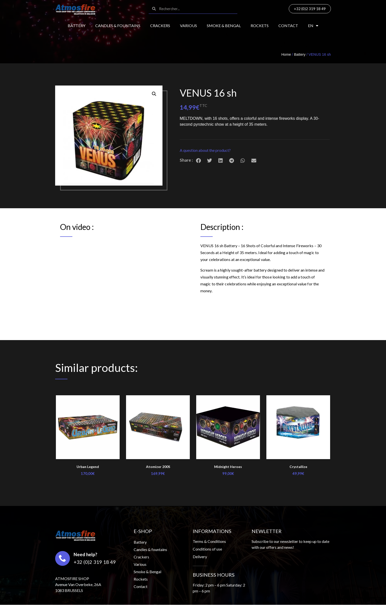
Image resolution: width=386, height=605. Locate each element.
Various (188, 25)
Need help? (85, 554)
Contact (288, 25)
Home (286, 54)
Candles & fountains (117, 25)
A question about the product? (205, 150)
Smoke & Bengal (224, 25)
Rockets (260, 25)
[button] (255, 150)
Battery (76, 25)
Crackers (160, 25)
